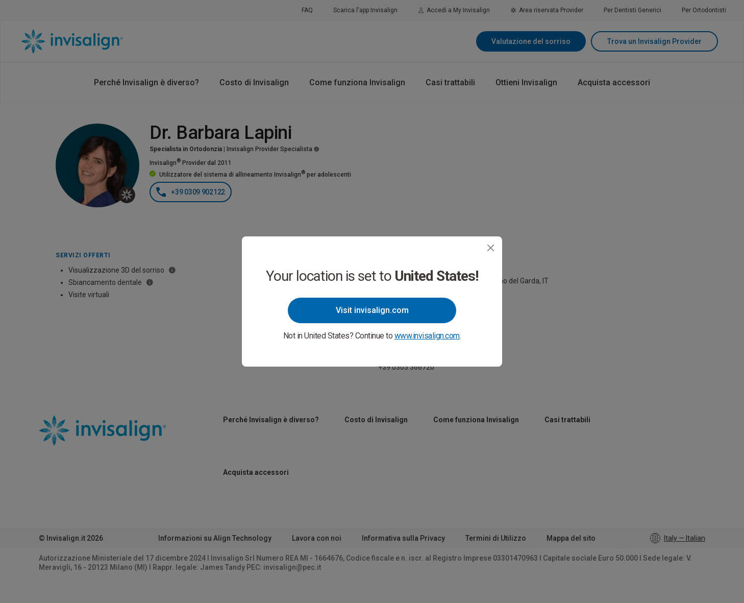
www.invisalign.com (427, 336)
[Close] (490, 247)
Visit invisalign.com (372, 310)
